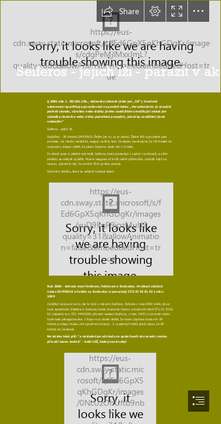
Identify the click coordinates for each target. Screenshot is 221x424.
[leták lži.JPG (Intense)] (110, 228)
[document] (110, 212)
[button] (120, 11)
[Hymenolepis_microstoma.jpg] (110, 46)
